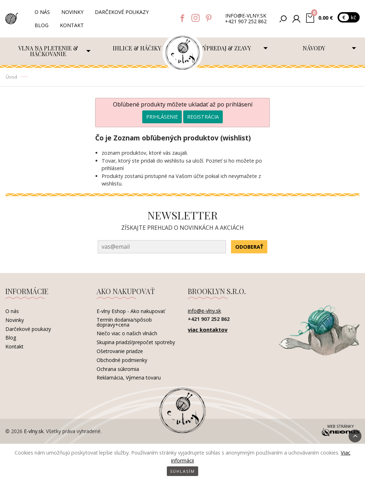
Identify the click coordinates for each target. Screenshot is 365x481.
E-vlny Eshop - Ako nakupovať (131, 311)
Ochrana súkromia (118, 369)
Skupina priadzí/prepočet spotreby (136, 342)
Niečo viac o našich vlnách (127, 333)
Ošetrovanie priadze (120, 351)
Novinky (72, 12)
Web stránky (340, 431)
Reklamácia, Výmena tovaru (129, 377)
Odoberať (249, 246)
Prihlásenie (162, 116)
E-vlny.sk (33, 431)
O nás (42, 12)
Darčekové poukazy (122, 12)
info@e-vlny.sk (245, 16)
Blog (41, 25)
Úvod (11, 77)
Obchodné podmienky (122, 360)
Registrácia (203, 116)
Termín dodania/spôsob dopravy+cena (124, 322)
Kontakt (72, 25)
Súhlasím (182, 471)
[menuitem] (49, 51)
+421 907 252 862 (246, 22)
